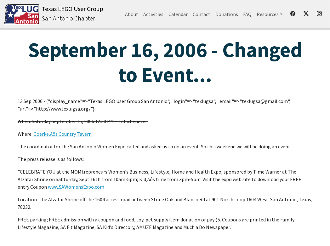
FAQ (247, 14)
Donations (226, 14)
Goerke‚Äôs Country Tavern (62, 134)
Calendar (178, 14)
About (131, 14)
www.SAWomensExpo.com (76, 187)
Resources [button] (268, 14)
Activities (153, 14)
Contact (201, 14)
